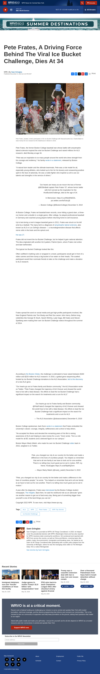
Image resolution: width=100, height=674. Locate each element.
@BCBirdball (43, 187)
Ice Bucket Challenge (30, 514)
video (72, 443)
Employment (60, 656)
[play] (5, 10)
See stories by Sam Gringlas (38, 550)
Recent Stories (9, 566)
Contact (58, 661)
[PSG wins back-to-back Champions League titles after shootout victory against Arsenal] (50, 574)
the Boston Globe (33, 374)
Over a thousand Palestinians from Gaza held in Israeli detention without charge (88, 575)
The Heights (30, 493)
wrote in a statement (53, 160)
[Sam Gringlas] (20, 533)
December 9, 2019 (75, 205)
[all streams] (90, 10)
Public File (80, 656)
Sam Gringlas (16, 72)
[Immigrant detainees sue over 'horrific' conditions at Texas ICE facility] (11, 574)
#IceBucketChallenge (51, 193)
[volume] (11, 10)
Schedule (38, 661)
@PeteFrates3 (38, 406)
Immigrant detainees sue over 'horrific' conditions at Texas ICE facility (10, 585)
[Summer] (50, 24)
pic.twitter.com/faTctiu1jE (60, 201)
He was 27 (20, 235)
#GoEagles (50, 466)
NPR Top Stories (58, 509)
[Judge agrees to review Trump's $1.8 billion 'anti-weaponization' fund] (30, 574)
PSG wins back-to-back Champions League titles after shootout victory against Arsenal (49, 586)
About (37, 656)
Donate (92, 3)
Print (94, 73)
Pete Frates (43, 509)
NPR (32, 509)
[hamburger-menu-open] (5, 3)
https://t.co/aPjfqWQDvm (65, 466)
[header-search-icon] (82, 3)
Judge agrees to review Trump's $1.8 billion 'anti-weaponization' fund (30, 585)
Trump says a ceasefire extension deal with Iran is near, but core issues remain (69, 575)
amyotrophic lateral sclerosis (66, 225)
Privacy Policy (81, 661)
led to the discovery (75, 379)
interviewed (50, 490)
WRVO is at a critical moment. (36, 606)
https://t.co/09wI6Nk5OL (66, 198)
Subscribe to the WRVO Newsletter (18, 636)
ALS (24, 509)
